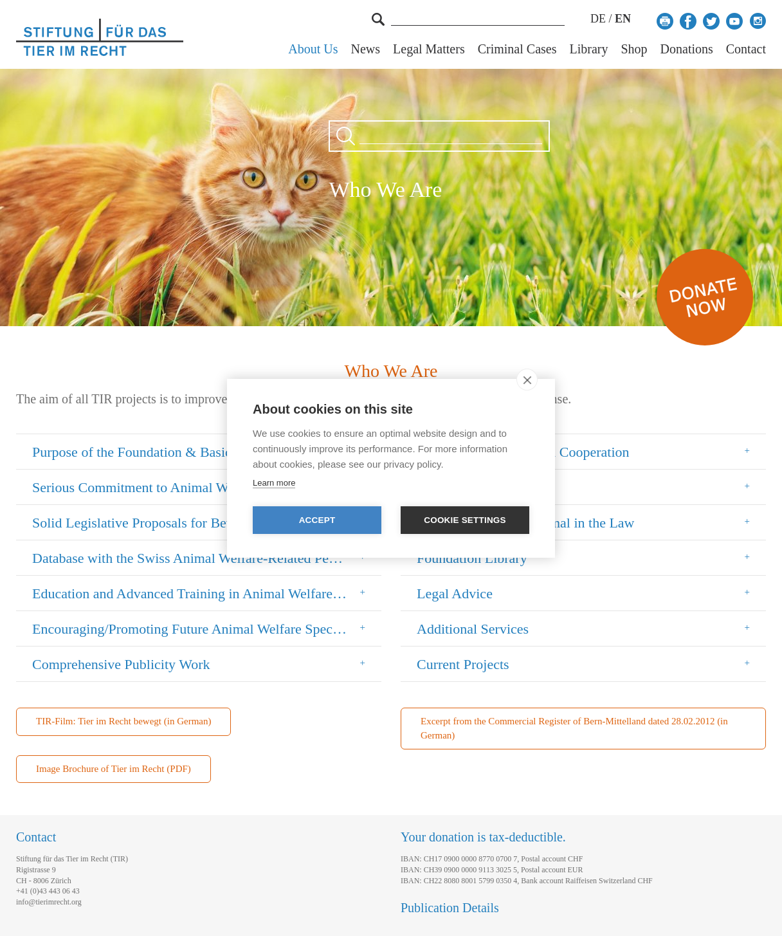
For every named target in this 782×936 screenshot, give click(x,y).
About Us (313, 49)
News (366, 49)
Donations (686, 49)
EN (623, 18)
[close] (527, 379)
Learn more (274, 483)
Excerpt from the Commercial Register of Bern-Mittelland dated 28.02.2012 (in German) (574, 728)
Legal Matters (429, 49)
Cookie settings (465, 520)
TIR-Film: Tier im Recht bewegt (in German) (123, 721)
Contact (746, 49)
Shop (634, 49)
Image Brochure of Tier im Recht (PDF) (113, 769)
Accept (317, 520)
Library (588, 49)
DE (598, 18)
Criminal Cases (517, 49)
